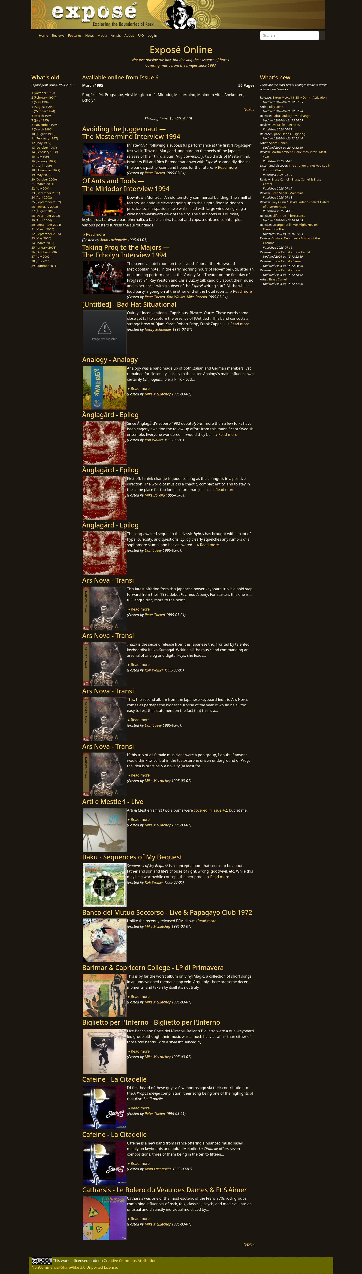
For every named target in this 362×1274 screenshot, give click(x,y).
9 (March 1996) (41, 129)
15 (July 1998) (41, 156)
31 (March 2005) (42, 229)
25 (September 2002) (46, 202)
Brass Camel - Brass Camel (291, 252)
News (89, 35)
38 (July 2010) (41, 261)
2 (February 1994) (43, 97)
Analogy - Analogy (110, 359)
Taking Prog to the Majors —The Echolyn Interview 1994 (126, 251)
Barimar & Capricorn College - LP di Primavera (153, 967)
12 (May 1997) (41, 143)
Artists (116, 35)
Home (43, 35)
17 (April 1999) (41, 165)
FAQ (141, 35)
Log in (152, 35)
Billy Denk (276, 107)
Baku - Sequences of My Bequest (132, 856)
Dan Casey (153, 550)
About (129, 35)
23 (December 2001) (45, 193)
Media (102, 35)
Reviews (58, 35)
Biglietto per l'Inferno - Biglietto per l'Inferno (151, 1022)
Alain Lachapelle (113, 239)
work (65, 1260)
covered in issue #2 (210, 810)
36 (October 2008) (44, 252)
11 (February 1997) (44, 138)
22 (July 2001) (41, 188)
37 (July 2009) (41, 256)
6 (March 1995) (41, 116)
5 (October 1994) (43, 111)
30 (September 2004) (46, 225)
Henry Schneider (158, 329)
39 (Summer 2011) (44, 266)
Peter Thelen (155, 172)
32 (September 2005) (46, 234)
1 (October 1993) (43, 93)
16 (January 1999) (43, 161)
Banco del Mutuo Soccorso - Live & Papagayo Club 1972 (167, 912)
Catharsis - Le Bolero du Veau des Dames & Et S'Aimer (164, 1189)
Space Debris (278, 143)
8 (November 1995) (44, 125)
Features (74, 35)
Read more (227, 167)
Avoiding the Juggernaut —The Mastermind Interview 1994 (131, 132)
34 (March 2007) (42, 243)
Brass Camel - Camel (286, 261)
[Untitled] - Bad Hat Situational (129, 304)
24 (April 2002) (41, 197)
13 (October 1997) (44, 147)
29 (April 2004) (41, 220)
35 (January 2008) (43, 247)
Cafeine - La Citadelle (114, 1079)
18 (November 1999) (45, 170)
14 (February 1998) (44, 152)
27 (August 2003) (43, 211)
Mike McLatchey (158, 394)
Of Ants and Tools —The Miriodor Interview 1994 (125, 184)
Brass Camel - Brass (286, 270)
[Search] (289, 35)
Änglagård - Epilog (110, 414)
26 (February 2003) (44, 207)
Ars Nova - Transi (108, 580)
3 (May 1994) (40, 102)
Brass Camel (278, 279)
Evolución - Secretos (286, 125)
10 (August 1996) (43, 134)
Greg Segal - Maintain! (287, 193)
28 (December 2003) (45, 216)
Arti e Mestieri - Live (112, 801)
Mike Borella (197, 296)
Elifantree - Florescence (288, 216)
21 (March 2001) (42, 184)
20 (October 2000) (44, 179)
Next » (249, 109)
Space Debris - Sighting (288, 134)
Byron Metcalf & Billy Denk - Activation (299, 97)
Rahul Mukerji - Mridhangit (291, 116)
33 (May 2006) (41, 238)
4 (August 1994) (42, 107)
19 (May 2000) (41, 175)
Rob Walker (176, 296)
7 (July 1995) (40, 120)
